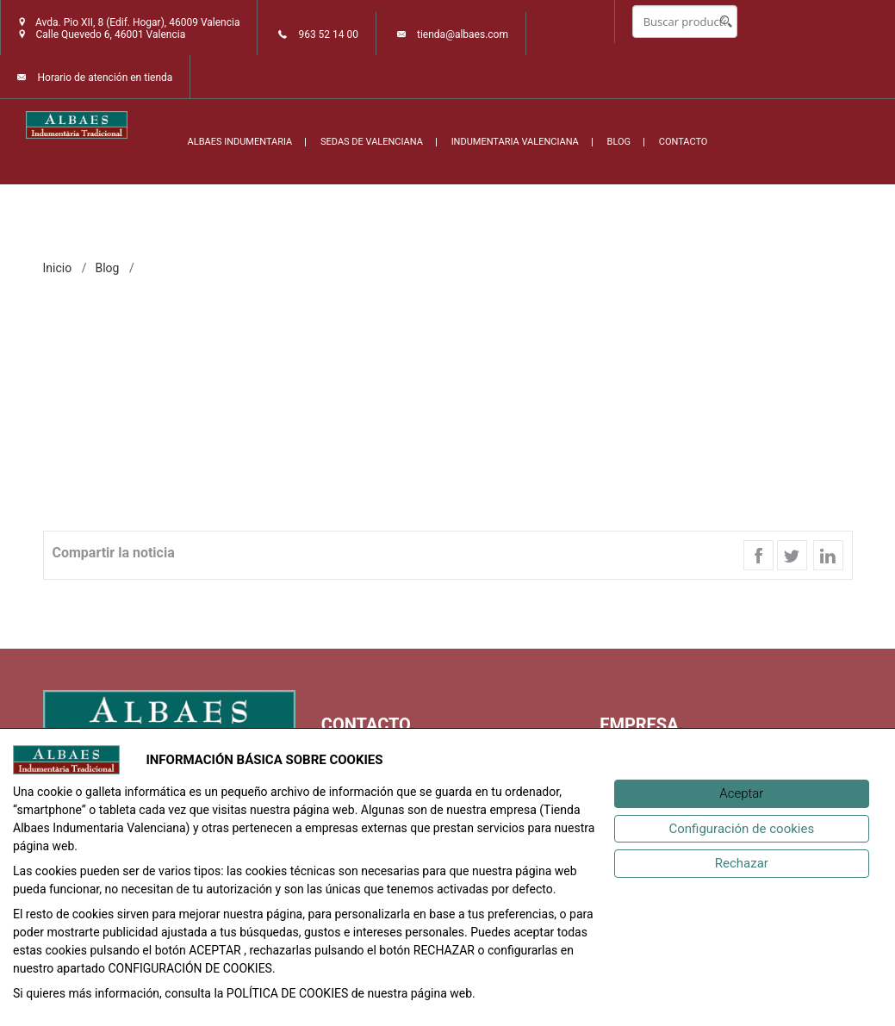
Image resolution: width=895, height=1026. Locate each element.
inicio (57, 268)
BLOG (619, 141)
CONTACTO (683, 141)
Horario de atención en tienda (104, 78)
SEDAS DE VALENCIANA (371, 141)
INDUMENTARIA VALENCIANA (515, 141)
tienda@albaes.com (462, 34)
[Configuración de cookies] (741, 829)
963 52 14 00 (328, 34)
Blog (107, 268)
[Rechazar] (741, 863)
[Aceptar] (741, 794)
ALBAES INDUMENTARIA (240, 141)
